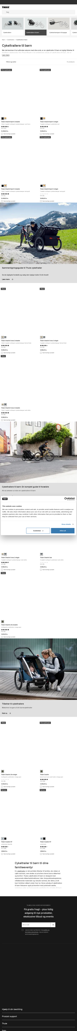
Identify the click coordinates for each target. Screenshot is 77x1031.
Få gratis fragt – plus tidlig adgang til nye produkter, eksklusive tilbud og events (38, 913)
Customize (38, 530)
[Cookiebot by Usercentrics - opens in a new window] (66, 498)
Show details (66, 524)
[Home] (14, 7)
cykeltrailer (21, 871)
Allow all (63, 530)
